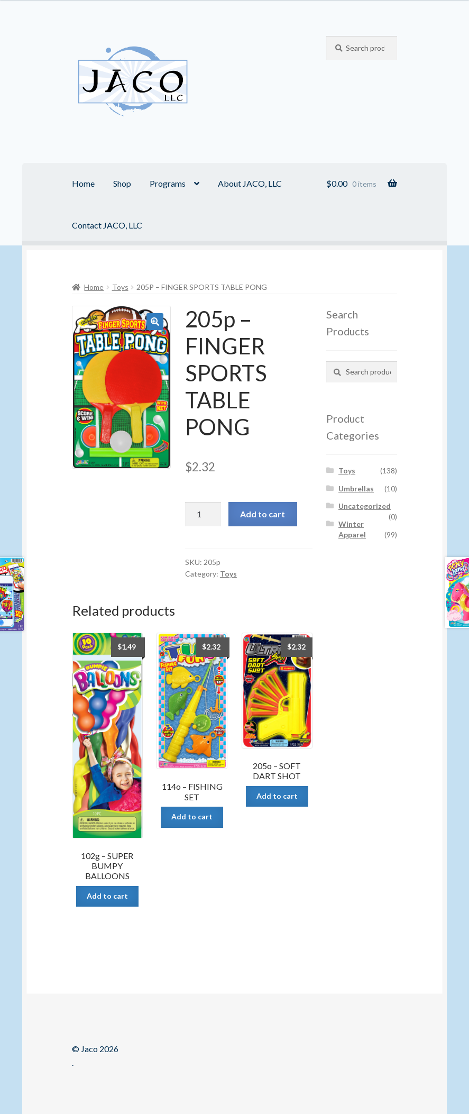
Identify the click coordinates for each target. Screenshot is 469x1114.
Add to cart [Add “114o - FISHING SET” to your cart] (192, 816)
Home (83, 183)
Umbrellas (356, 488)
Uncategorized (364, 505)
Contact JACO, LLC (107, 225)
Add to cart (262, 514)
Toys (120, 286)
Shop (122, 183)
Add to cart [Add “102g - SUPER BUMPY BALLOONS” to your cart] (107, 895)
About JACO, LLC (250, 183)
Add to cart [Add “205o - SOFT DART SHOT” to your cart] (277, 795)
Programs (168, 183)
